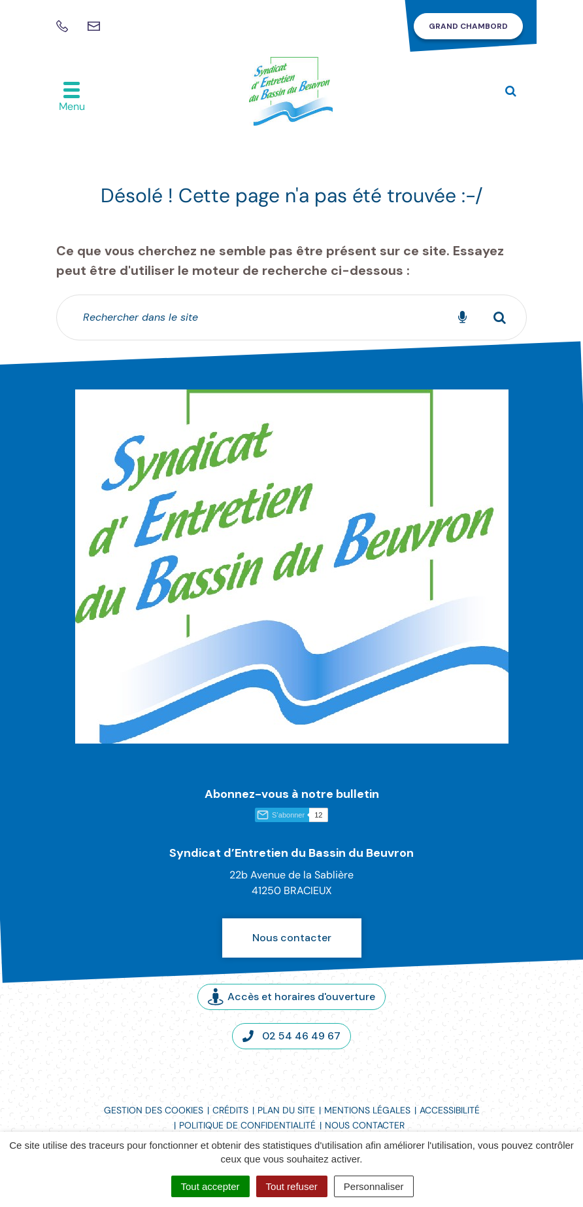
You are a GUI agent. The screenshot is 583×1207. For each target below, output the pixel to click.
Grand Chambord (468, 26)
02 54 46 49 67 (291, 1036)
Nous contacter (291, 938)
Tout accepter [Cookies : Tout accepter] (210, 1186)
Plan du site (286, 1110)
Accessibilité (450, 1110)
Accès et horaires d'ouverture (291, 996)
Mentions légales (367, 1110)
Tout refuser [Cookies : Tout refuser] (292, 1186)
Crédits (230, 1110)
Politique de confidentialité (247, 1125)
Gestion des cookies (153, 1110)
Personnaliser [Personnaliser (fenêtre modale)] (374, 1186)
